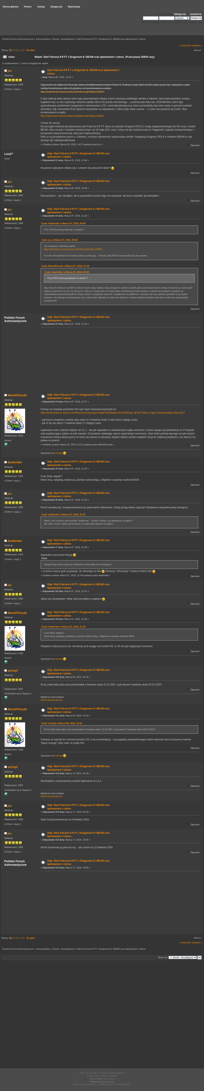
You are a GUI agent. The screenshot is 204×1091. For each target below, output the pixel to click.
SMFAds (93, 1079)
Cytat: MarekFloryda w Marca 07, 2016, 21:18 (65, 266)
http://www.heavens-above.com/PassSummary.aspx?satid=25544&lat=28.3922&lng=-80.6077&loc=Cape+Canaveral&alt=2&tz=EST (113, 412)
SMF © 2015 (99, 1073)
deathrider (15, 462)
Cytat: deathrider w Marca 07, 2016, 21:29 (63, 626)
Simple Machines (115, 1073)
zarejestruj (195, 14)
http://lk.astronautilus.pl (51, 700)
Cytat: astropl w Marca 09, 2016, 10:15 (61, 723)
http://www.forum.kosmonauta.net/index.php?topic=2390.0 (73, 249)
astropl (13, 670)
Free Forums (108, 1079)
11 (23, 50)
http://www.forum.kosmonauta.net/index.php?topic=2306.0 (72, 91)
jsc (10, 70)
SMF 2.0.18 (85, 1073)
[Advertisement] (119, 359)
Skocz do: (163, 957)
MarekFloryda (17, 395)
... (21, 50)
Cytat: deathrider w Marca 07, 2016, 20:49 (63, 223)
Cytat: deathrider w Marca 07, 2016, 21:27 (63, 514)
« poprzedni (185, 45)
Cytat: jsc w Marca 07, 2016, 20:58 (59, 240)
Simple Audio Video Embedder (102, 1075)
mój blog (60, 453)
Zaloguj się (180, 14)
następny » (197, 45)
